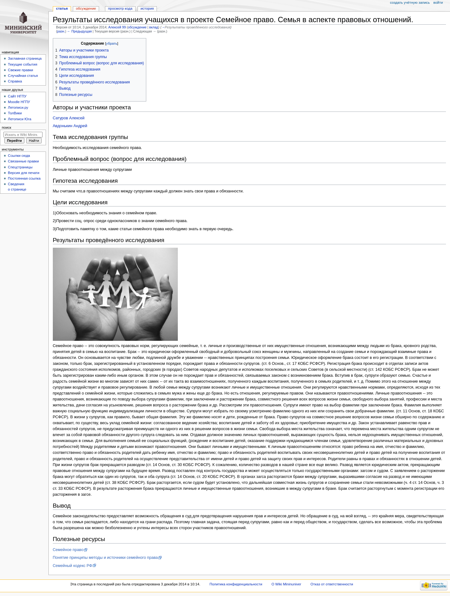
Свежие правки (20, 70)
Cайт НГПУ (17, 96)
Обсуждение (86, 8)
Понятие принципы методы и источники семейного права (105, 557)
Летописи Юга (19, 119)
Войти (438, 2)
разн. (61, 31)
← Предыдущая (79, 31)
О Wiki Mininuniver (286, 584)
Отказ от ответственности (332, 584)
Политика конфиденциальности (236, 584)
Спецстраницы (20, 167)
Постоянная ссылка (24, 178)
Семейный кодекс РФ (72, 566)
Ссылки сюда (19, 155)
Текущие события (22, 64)
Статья (62, 8)
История (147, 8)
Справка (15, 81)
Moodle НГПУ (19, 102)
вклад (153, 27)
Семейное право (68, 550)
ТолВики (15, 113)
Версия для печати (23, 173)
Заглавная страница (25, 58)
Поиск (6, 127)
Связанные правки (23, 161)
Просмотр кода (120, 8)
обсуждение (137, 27)
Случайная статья (23, 75)
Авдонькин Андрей (70, 126)
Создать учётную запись (410, 2)
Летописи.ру (18, 107)
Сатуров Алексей (69, 118)
